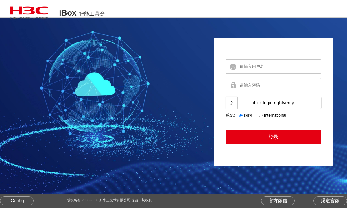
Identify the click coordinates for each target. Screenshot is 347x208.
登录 (273, 137)
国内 (248, 115)
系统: (230, 115)
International (275, 115)
